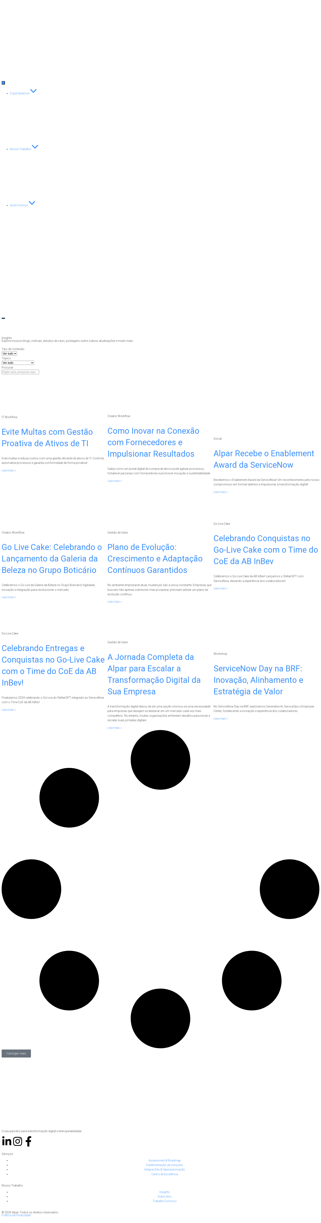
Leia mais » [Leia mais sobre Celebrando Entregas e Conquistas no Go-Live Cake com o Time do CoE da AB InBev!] (9, 709)
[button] (16, 1054)
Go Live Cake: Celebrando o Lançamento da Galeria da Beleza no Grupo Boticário (52, 558)
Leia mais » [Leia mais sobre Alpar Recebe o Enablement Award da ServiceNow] (221, 492)
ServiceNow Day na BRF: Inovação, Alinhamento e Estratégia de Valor (258, 680)
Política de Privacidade (16, 1215)
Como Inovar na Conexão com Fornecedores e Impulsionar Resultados (153, 442)
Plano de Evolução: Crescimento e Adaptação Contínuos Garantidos (155, 558)
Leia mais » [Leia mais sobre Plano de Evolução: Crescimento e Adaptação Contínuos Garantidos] (114, 601)
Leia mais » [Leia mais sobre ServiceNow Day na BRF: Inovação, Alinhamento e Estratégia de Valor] (221, 718)
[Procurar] (20, 372)
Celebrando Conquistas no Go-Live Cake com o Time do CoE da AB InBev (266, 550)
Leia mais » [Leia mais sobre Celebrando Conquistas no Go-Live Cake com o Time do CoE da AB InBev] (221, 588)
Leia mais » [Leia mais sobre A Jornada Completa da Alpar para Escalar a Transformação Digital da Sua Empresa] (114, 727)
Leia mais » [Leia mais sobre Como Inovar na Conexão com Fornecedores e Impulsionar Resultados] (114, 481)
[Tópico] (18, 363)
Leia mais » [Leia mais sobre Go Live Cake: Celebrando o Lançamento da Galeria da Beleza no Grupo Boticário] (9, 597)
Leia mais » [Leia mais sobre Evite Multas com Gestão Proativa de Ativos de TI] (9, 470)
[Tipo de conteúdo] (9, 353)
